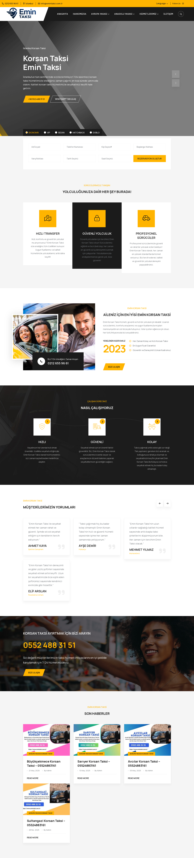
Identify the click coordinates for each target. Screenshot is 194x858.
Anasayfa (62, 14)
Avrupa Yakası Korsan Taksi (40, 754)
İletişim (168, 14)
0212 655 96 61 (11, 3)
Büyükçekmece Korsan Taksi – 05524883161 (43, 763)
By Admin (48, 770)
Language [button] (161, 3)
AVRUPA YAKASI (99, 14)
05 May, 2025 (135, 770)
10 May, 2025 (84, 770)
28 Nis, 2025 (34, 830)
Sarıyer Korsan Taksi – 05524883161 (93, 763)
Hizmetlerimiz (147, 14)
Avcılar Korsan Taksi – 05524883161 (144, 763)
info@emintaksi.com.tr (52, 3)
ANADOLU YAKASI (123, 14)
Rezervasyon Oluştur (149, 158)
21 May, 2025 (34, 770)
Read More (33, 778)
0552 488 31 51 (49, 645)
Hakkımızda (79, 14)
